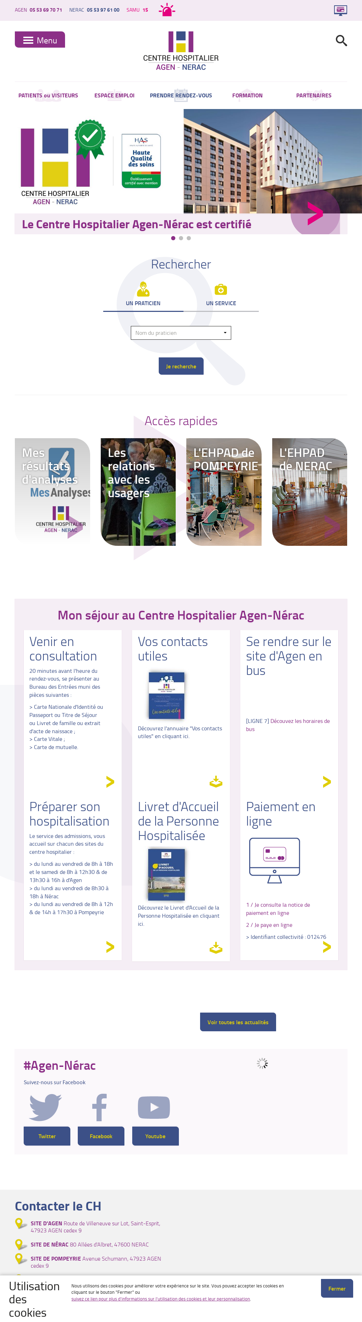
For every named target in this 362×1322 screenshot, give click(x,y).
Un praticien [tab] (143, 304)
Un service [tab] (221, 304)
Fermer (337, 1288)
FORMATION (247, 95)
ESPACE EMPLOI (114, 95)
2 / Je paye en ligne (269, 925)
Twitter (47, 1137)
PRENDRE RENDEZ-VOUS (181, 95)
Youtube (155, 1137)
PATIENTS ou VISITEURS (48, 95)
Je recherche (181, 367)
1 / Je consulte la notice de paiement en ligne (278, 909)
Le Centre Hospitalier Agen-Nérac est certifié (136, 224)
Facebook (101, 1137)
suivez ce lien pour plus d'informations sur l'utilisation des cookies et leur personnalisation (160, 1299)
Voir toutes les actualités (238, 1022)
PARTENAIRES (314, 95)
